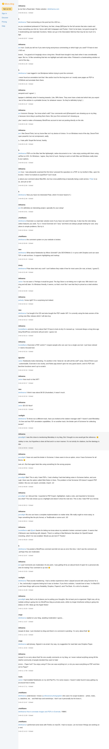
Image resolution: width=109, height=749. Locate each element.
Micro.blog (9, 4)
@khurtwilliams (31, 335)
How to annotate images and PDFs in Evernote (53, 725)
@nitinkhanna (31, 22)
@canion (29, 287)
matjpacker (30, 363)
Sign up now (7, 9)
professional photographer (62, 710)
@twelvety (29, 306)
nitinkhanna (30, 6)
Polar (28, 184)
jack (27, 19)
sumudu (29, 690)
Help (3, 26)
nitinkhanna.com (63, 9)
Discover (5, 18)
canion (28, 252)
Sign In (4, 13)
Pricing (4, 22)
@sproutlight (30, 443)
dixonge (29, 626)
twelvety (29, 268)
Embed (40, 13)
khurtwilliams (31, 220)
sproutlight (30, 421)
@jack (28, 48)
